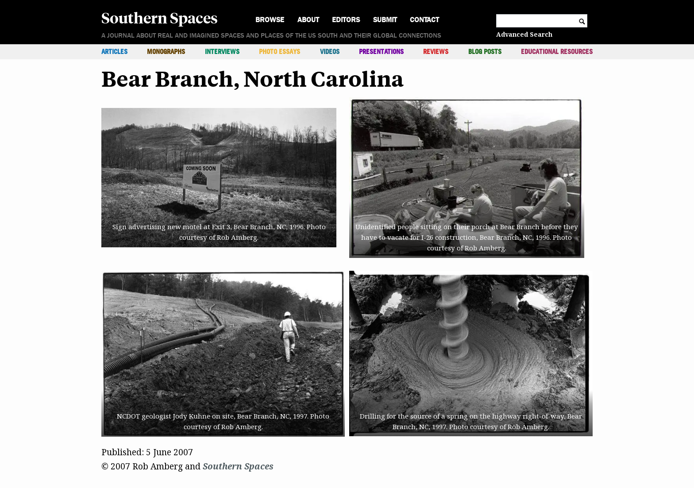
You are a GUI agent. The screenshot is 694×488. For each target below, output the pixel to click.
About (308, 19)
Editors (346, 19)
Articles (114, 51)
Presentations (381, 51)
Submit (385, 19)
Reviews (435, 51)
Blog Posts (484, 51)
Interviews (222, 51)
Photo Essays (279, 51)
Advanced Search (524, 34)
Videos (329, 51)
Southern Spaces (159, 17)
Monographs (166, 51)
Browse (269, 19)
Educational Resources (557, 51)
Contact (424, 19)
